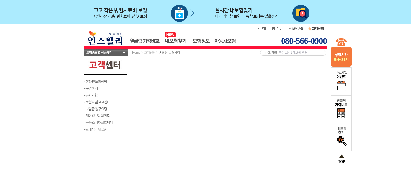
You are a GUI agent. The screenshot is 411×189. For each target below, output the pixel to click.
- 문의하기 (91, 88)
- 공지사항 (91, 95)
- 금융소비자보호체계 (98, 122)
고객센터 (150, 52)
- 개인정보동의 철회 (97, 115)
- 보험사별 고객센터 (97, 101)
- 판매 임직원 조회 (95, 129)
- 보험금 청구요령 (95, 108)
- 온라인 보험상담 (95, 81)
